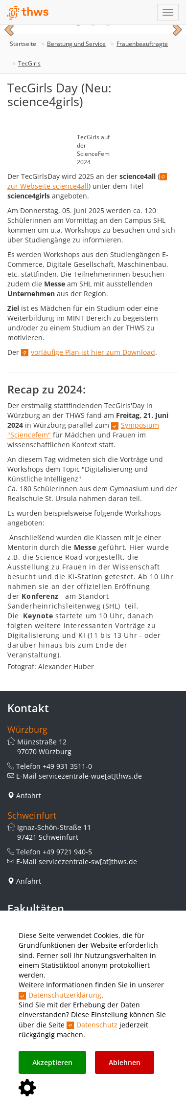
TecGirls (29, 63)
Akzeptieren (52, 1062)
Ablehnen (124, 1062)
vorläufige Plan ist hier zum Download (93, 352)
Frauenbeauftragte (142, 44)
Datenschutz (96, 1024)
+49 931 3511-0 (67, 766)
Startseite (23, 44)
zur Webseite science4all (48, 186)
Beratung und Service (76, 44)
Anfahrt (28, 795)
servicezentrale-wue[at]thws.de (90, 776)
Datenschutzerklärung (64, 995)
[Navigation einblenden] (168, 12)
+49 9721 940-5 (67, 851)
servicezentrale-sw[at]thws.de (88, 861)
